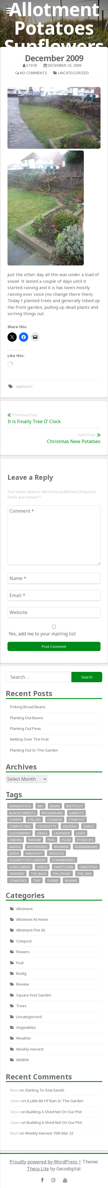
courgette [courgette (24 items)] (46, 826)
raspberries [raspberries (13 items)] (37, 847)
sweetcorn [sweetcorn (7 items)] (63, 867)
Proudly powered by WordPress (44, 1162)
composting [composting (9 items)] (20, 826)
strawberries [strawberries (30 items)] (63, 860)
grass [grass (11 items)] (42, 833)
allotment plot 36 (30, 930)
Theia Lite (38, 1168)
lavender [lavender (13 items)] (62, 833)
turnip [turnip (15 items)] (52, 880)
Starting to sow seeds (45, 1090)
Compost (24, 941)
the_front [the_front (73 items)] (62, 873)
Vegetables (26, 1027)
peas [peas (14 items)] (51, 840)
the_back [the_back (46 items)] (38, 873)
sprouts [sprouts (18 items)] (56, 853)
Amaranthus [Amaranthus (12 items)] (20, 806)
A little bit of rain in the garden (55, 1100)
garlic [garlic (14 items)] (88, 826)
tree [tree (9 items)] (37, 880)
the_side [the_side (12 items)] (84, 873)
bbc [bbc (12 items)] (40, 806)
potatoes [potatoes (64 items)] (85, 840)
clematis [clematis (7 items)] (54, 819)
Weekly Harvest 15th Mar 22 (49, 1133)
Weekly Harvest (29, 1049)
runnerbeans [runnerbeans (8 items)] (86, 847)
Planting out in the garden (34, 750)
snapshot (24, 386)
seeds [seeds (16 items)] (14, 853)
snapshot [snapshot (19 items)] (34, 853)
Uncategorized (73, 72)
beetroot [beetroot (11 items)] (74, 806)
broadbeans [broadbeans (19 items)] (52, 813)
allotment (24, 908)
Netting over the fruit (29, 739)
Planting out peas (25, 728)
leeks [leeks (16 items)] (80, 833)
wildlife (22, 1059)
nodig (21, 973)
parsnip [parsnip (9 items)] (34, 840)
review (22, 984)
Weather (23, 1038)
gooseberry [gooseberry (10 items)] (20, 833)
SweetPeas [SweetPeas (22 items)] (88, 867)
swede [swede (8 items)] (42, 867)
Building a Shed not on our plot (54, 1111)
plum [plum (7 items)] (66, 840)
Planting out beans (26, 717)
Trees (21, 1005)
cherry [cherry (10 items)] (15, 819)
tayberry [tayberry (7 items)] (16, 873)
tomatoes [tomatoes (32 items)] (18, 880)
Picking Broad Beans (28, 706)
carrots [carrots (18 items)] (76, 813)
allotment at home (32, 919)
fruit (20, 962)
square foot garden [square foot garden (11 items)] (27, 860)
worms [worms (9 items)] (71, 880)
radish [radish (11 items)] (15, 847)
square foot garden (33, 995)
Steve (31, 65)
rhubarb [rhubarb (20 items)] (61, 847)
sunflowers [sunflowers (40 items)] (20, 867)
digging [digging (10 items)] (70, 826)
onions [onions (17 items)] (15, 840)
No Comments (33, 72)
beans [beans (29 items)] (55, 806)
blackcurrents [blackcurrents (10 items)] (22, 813)
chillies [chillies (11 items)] (34, 819)
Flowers (23, 951)
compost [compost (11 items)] (77, 819)
